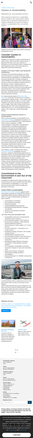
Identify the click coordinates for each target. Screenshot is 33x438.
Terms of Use (22, 430)
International (6, 387)
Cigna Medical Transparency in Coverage (10, 397)
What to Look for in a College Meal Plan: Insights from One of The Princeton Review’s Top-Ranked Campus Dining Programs (16, 305)
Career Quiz (22, 329)
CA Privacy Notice (16, 409)
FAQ (4, 363)
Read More (6, 310)
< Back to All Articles (7, 7)
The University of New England (10, 192)
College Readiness (8, 385)
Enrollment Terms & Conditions (11, 393)
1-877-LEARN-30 (7, 362)
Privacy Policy (12, 430)
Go (30, 402)
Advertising (6, 388)
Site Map (18, 412)
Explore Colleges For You (7, 330)
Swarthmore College (7, 119)
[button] (15, 352)
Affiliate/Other (7, 389)
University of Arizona (7, 151)
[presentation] (15, 350)
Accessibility (6, 394)
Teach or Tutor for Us (8, 384)
